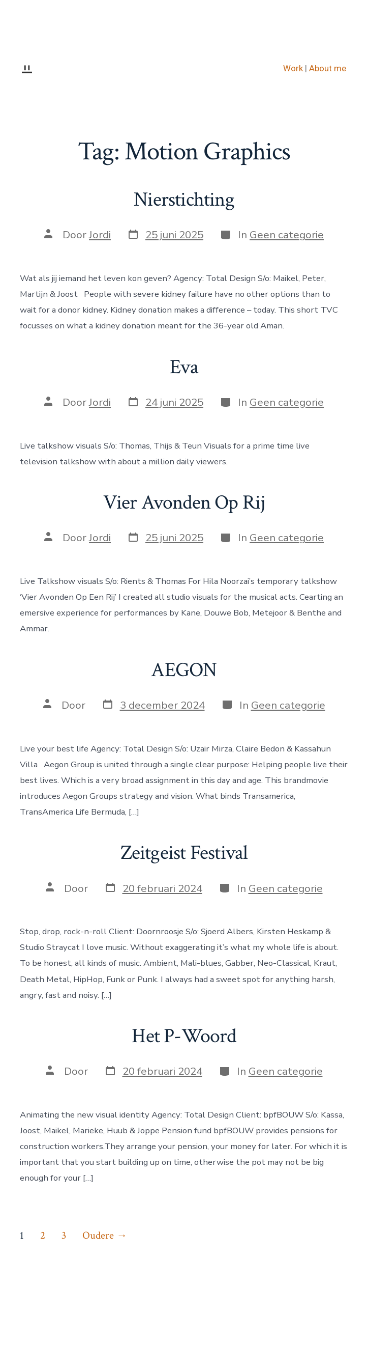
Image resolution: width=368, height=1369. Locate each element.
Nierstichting (184, 199)
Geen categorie (287, 235)
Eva (184, 367)
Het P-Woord (184, 1036)
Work (293, 68)
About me (327, 68)
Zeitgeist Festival (184, 853)
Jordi (100, 235)
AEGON (184, 670)
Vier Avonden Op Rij (184, 502)
